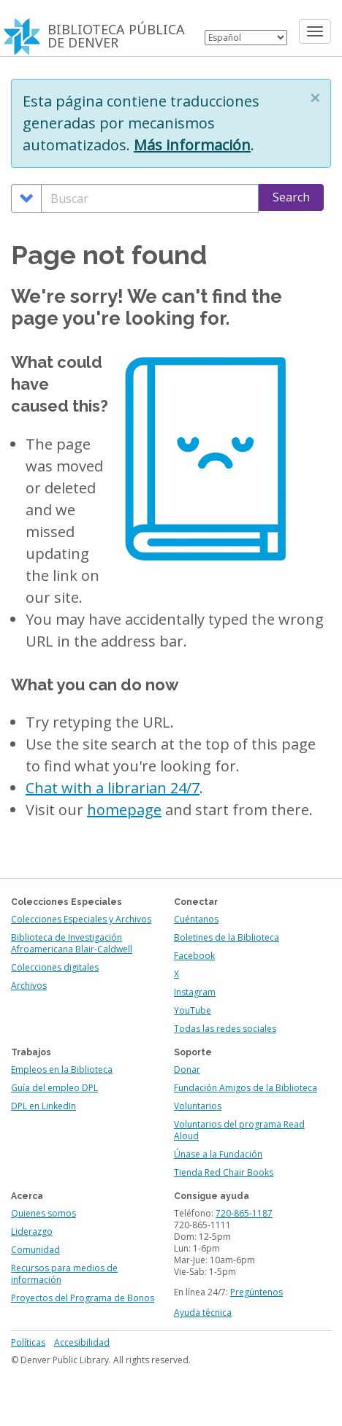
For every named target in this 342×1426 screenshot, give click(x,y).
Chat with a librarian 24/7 (113, 788)
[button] (315, 98)
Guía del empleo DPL (54, 1088)
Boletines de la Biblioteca (226, 937)
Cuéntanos (196, 919)
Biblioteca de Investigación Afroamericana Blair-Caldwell (71, 943)
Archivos (29, 985)
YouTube (192, 1010)
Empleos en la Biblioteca (62, 1069)
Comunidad (35, 1250)
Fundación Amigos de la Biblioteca (245, 1088)
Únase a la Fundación (218, 1154)
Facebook (194, 955)
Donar (187, 1069)
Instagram (195, 992)
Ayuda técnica (203, 1312)
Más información (192, 145)
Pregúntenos (256, 1292)
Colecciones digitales (55, 967)
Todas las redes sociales (225, 1028)
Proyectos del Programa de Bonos (82, 1298)
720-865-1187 (244, 1213)
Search (291, 197)
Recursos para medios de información (64, 1274)
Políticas (28, 1342)
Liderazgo (32, 1231)
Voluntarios (197, 1106)
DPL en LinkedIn (43, 1106)
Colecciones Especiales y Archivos (81, 919)
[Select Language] (246, 37)
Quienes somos (43, 1213)
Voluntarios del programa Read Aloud (239, 1130)
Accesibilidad (82, 1342)
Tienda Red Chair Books (223, 1172)
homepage (124, 810)
